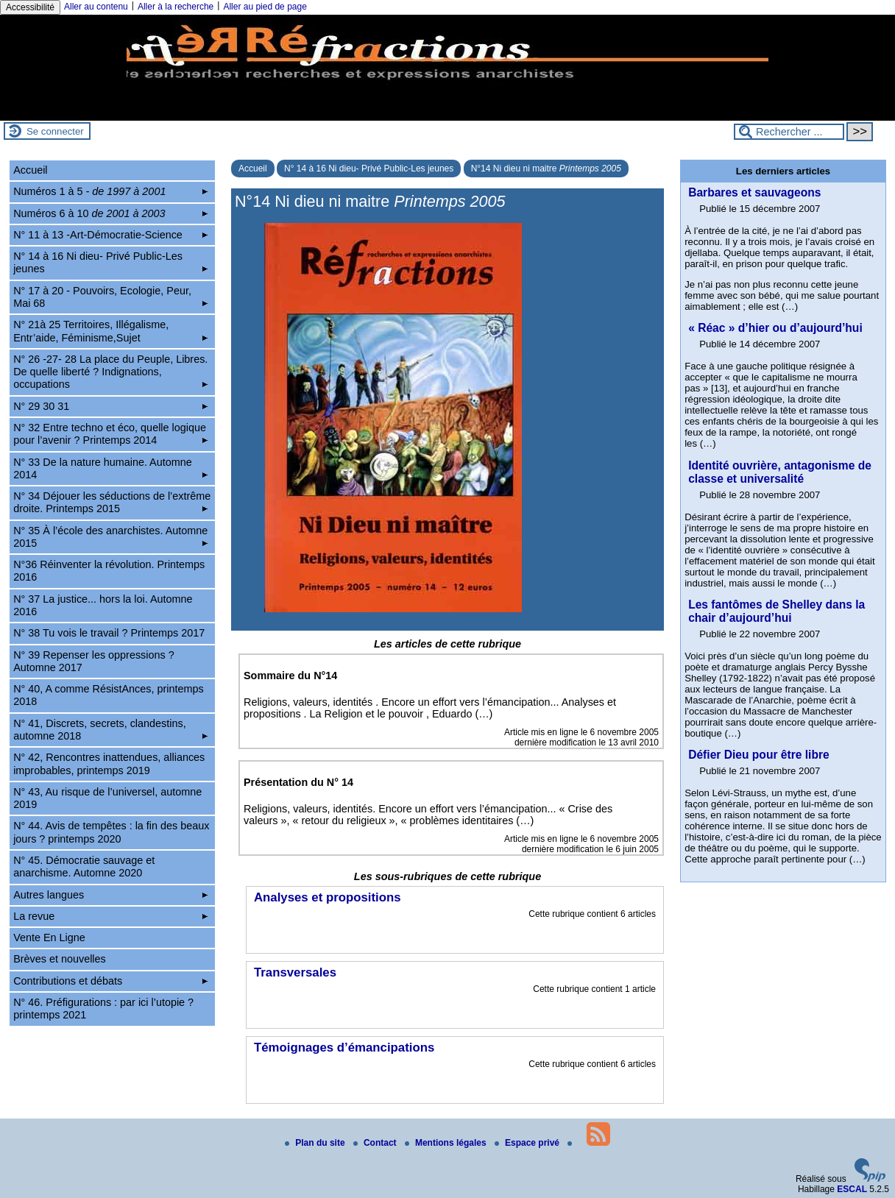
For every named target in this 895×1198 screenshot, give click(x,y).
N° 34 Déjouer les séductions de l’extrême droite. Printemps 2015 (112, 502)
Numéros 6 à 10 (110, 213)
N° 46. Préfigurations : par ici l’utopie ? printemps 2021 (103, 1008)
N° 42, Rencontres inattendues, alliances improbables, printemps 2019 (109, 763)
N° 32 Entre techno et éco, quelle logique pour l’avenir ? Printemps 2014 (110, 434)
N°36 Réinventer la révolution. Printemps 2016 (109, 571)
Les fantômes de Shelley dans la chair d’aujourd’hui (776, 611)
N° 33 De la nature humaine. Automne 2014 (110, 468)
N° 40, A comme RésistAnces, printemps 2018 (108, 695)
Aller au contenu (96, 6)
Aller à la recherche (175, 6)
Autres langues (110, 895)
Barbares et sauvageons (754, 192)
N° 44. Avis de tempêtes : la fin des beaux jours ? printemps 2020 (111, 832)
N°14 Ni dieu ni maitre (546, 168)
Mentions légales (447, 1143)
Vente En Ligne (49, 937)
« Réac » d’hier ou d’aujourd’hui (775, 328)
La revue (110, 916)
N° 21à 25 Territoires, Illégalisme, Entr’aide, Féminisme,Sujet (110, 331)
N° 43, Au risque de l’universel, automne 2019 (107, 798)
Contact (376, 1143)
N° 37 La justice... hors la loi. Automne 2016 (102, 605)
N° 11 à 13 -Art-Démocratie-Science (110, 235)
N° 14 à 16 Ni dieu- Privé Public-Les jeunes (368, 168)
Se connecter (55, 131)
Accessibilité (30, 7)
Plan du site (316, 1143)
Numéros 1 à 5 (110, 191)
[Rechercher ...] (789, 132)
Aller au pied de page (264, 6)
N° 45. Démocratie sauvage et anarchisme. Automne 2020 (84, 866)
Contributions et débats (110, 981)
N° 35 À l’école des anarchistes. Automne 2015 (110, 537)
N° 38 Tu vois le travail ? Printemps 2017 (109, 633)
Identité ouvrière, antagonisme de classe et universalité (779, 472)
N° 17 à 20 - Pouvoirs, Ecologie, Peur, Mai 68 (110, 297)
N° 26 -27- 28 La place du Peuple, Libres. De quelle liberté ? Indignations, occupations (110, 372)
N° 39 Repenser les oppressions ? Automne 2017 (93, 661)
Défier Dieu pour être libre (758, 754)
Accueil (252, 168)
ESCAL (852, 1189)
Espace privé (528, 1143)
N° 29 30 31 (110, 406)
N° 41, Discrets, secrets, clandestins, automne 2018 (110, 729)
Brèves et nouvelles (59, 959)
